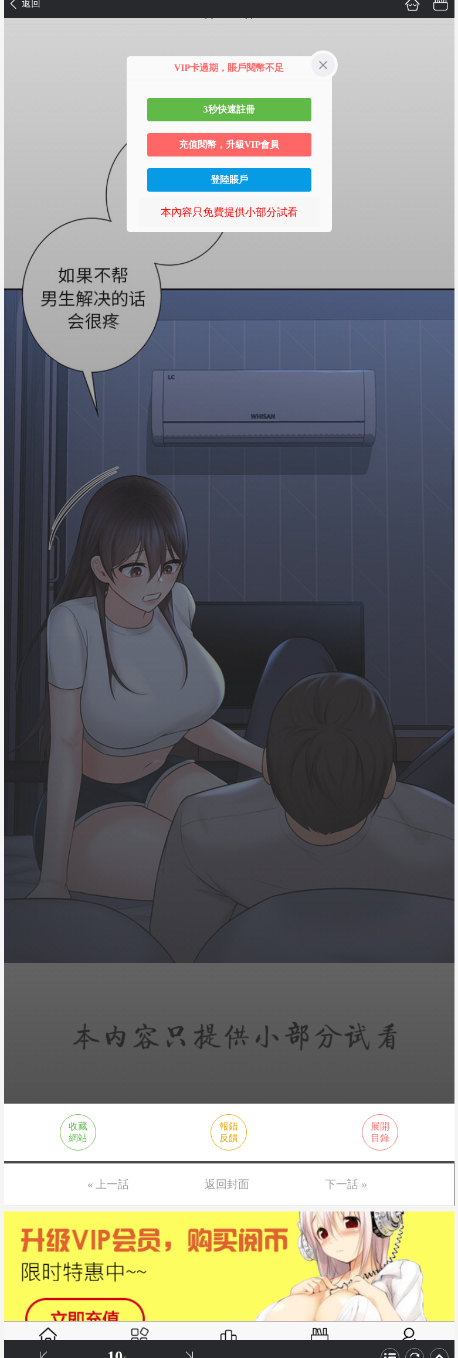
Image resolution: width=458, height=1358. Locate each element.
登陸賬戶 (229, 180)
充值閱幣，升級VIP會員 (229, 144)
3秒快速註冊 (229, 109)
